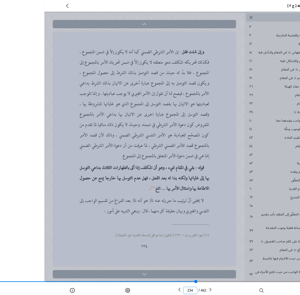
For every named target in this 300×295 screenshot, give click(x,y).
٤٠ (251, 120)
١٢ (251, 43)
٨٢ (251, 249)
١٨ (251, 69)
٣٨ (251, 112)
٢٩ (251, 95)
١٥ (251, 52)
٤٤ (251, 146)
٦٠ (251, 188)
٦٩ (251, 217)
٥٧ (251, 180)
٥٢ (251, 154)
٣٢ (251, 103)
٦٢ (251, 197)
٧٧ (251, 230)
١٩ (251, 77)
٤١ (251, 129)
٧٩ (251, 241)
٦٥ (251, 205)
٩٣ (251, 274)
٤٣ (251, 137)
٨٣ (251, 261)
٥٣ (251, 171)
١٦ (251, 60)
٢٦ (251, 86)
